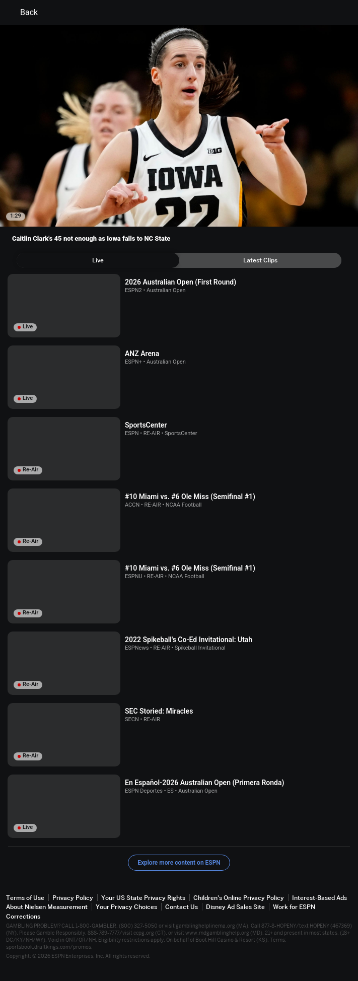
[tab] (98, 260)
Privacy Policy (72, 897)
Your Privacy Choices (126, 906)
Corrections (23, 916)
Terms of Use (25, 897)
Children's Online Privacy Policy (238, 897)
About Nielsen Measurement (47, 906)
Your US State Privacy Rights (143, 897)
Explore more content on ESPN (179, 862)
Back (23, 13)
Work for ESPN (294, 906)
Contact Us (181, 906)
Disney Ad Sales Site (235, 906)
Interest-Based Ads (319, 897)
